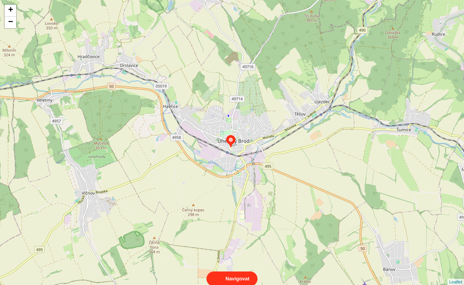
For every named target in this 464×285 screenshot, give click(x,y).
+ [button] (10, 10)
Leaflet (455, 275)
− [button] (10, 22)
